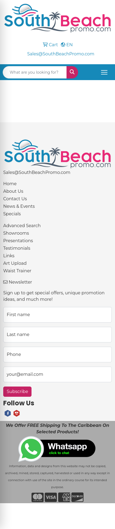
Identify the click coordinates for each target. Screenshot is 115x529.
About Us (13, 191)
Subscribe (17, 391)
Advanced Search (22, 225)
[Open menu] (104, 72)
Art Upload (15, 263)
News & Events (19, 206)
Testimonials (16, 248)
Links (9, 255)
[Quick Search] (35, 72)
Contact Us (15, 198)
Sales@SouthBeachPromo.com (60, 53)
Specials (12, 213)
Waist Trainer (17, 270)
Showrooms (16, 233)
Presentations (18, 240)
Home (10, 183)
